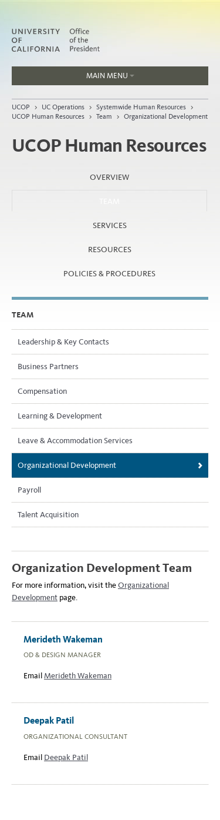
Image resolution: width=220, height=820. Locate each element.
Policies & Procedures (109, 274)
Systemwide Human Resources (141, 107)
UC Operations (63, 107)
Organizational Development (166, 116)
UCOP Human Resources (48, 116)
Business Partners (48, 366)
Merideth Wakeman (77, 676)
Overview (109, 177)
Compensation (42, 391)
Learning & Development (60, 416)
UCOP (21, 107)
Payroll (29, 490)
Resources (109, 250)
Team (104, 116)
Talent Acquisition (48, 515)
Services (110, 225)
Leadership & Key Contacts (63, 342)
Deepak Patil (66, 757)
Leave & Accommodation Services (75, 441)
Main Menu (73, 78)
